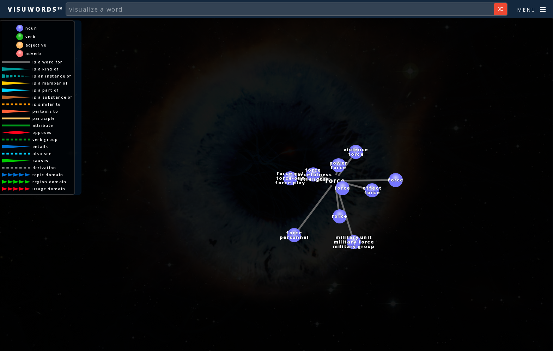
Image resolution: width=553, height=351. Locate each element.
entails (40, 146)
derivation (44, 167)
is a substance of (52, 97)
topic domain (47, 174)
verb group (45, 139)
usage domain (49, 188)
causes (40, 160)
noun (31, 28)
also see (41, 153)
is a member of (50, 83)
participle (43, 118)
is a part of (45, 90)
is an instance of (52, 76)
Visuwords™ (35, 9)
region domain (49, 181)
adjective (36, 45)
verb (30, 36)
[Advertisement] (276, 342)
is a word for (47, 61)
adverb (33, 53)
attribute (42, 125)
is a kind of (45, 69)
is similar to (46, 104)
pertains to (45, 111)
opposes (42, 132)
